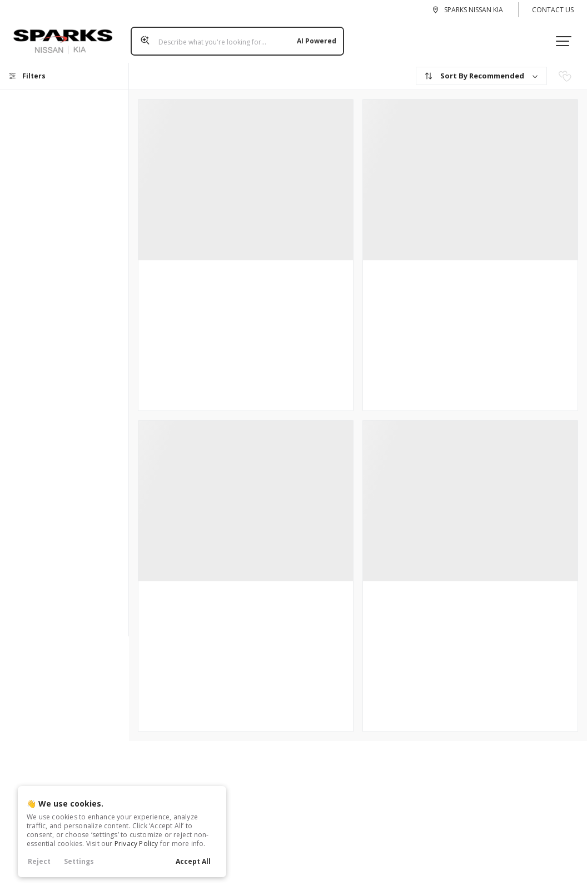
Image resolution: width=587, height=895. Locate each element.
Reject (39, 861)
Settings (79, 861)
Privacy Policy (136, 843)
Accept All (193, 861)
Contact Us (553, 9)
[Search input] (233, 37)
